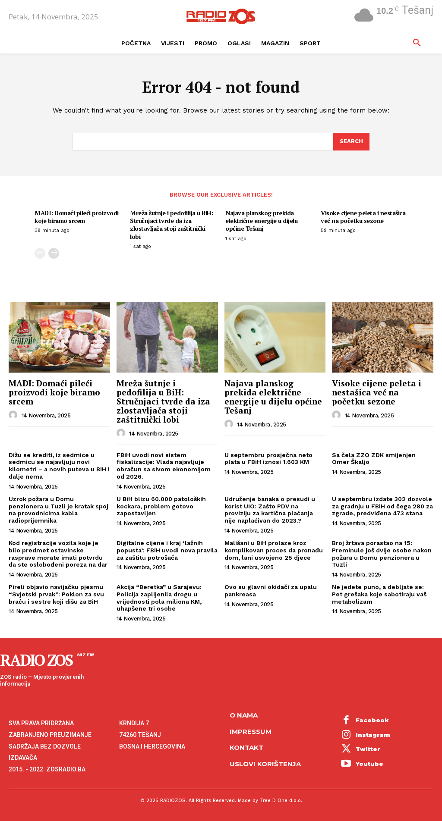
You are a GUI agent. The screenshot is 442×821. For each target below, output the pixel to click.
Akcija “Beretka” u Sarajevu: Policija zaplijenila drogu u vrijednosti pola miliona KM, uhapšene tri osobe (159, 597)
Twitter (368, 749)
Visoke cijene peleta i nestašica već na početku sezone (363, 217)
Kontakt (246, 747)
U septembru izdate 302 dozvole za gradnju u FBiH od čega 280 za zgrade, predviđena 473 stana (382, 506)
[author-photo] (14, 415)
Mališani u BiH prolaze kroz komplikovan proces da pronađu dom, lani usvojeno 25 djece (273, 550)
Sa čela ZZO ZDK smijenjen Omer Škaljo (374, 458)
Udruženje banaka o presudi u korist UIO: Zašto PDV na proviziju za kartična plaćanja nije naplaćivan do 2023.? (269, 509)
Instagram (373, 734)
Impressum (251, 731)
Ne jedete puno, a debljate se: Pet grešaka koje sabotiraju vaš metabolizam (379, 594)
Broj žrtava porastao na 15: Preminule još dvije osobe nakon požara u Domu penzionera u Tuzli (382, 553)
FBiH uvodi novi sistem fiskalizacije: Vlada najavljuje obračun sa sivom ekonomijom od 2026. (164, 465)
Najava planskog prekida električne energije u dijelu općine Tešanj (261, 220)
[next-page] (53, 253)
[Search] (351, 142)
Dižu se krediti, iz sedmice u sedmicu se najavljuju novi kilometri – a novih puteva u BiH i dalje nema (59, 465)
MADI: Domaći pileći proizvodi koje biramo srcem (77, 217)
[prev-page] (40, 253)
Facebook (372, 720)
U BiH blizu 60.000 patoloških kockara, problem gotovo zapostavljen (161, 506)
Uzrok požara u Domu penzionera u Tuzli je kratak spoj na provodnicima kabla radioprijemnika (58, 509)
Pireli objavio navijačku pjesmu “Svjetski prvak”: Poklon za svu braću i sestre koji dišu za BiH (56, 594)
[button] (417, 43)
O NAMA (244, 715)
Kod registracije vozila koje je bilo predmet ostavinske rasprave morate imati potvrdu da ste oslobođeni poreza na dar (58, 553)
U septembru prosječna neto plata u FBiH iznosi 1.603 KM (268, 458)
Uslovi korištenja (265, 764)
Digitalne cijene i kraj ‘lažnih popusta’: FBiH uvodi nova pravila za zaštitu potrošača (167, 550)
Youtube (369, 763)
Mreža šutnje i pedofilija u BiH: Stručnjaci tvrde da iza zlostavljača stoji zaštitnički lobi (171, 225)
